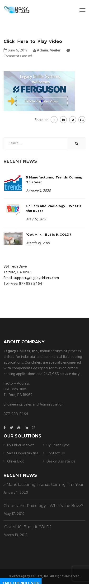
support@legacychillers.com (36, 278)
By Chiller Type (58, 445)
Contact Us (56, 453)
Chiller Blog (15, 461)
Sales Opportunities (22, 453)
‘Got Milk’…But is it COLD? (48, 234)
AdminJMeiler (47, 50)
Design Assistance (61, 461)
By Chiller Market (20, 445)
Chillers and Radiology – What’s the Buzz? (43, 505)
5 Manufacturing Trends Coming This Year (44, 484)
